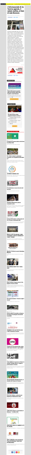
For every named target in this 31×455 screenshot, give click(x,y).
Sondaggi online (11, 104)
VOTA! (14, 126)
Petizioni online (11, 80)
